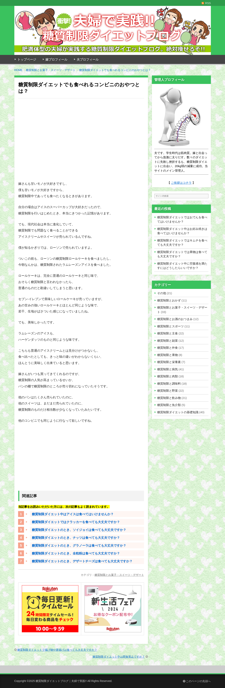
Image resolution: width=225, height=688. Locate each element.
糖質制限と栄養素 (169, 362)
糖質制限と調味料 (169, 383)
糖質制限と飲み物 (169, 398)
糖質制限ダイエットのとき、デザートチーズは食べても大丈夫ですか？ (82, 561)
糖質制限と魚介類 (169, 405)
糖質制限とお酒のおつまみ (175, 319)
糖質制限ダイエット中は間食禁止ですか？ (119, 656)
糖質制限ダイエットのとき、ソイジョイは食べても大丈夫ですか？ (79, 529)
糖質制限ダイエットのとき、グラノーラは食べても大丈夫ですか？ (79, 545)
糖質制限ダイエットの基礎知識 (177, 412)
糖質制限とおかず (169, 300)
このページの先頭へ (197, 681)
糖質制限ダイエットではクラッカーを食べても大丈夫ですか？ (76, 522)
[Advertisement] (81, 142)
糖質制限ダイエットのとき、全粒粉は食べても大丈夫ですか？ (76, 553)
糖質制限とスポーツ (170, 326)
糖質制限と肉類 (167, 376)
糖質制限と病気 (167, 369)
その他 (161, 293)
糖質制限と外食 (167, 347)
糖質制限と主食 (167, 333)
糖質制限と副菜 (167, 340)
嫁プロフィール (56, 59)
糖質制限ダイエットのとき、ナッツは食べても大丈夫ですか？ (76, 537)
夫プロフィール (88, 59)
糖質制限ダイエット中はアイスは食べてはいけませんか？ (73, 514)
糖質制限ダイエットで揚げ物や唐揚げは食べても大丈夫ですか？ (57, 649)
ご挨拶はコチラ (181, 182)
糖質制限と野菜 (167, 390)
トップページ (26, 59)
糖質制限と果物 (167, 355)
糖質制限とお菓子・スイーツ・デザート (119, 574)
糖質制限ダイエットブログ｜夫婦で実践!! (61, 681)
